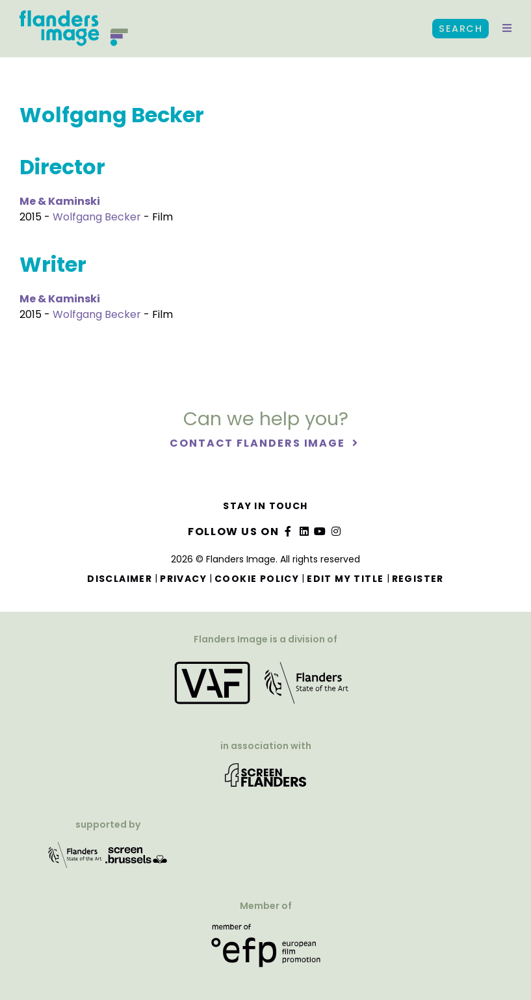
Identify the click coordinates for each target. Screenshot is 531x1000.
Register (418, 578)
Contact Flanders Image (259, 443)
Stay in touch (265, 505)
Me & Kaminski (59, 201)
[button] (507, 28)
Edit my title (345, 578)
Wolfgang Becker (97, 216)
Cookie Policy (256, 578)
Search (460, 28)
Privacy (183, 578)
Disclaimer (119, 578)
